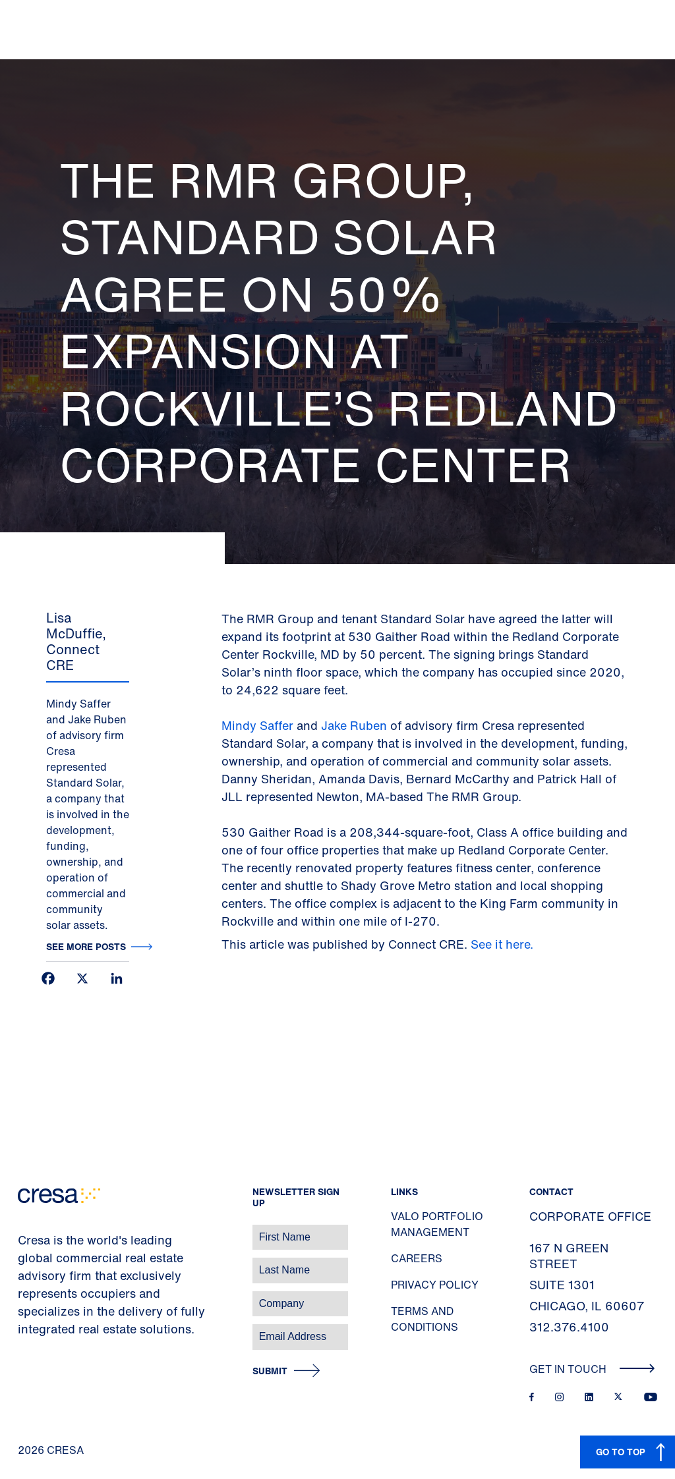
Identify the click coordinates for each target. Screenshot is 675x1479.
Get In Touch (592, 1369)
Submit (269, 1371)
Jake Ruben (354, 725)
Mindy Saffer (259, 725)
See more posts (86, 946)
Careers (416, 1258)
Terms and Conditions (424, 1319)
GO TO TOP (620, 1452)
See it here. (504, 944)
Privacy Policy (435, 1285)
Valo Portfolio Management (437, 1224)
